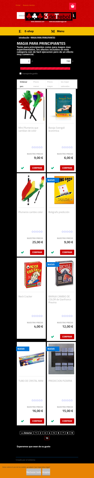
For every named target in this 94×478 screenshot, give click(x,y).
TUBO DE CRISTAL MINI (30, 380)
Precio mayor (50, 84)
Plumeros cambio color (30, 212)
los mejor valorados (65, 84)
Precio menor (36, 84)
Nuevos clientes (29, 5)
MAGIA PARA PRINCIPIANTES (43, 37)
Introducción (24, 37)
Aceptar (46, 472)
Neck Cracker (25, 296)
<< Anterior (26, 433)
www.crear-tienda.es (45, 459)
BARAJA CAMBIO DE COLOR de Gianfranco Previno (59, 299)
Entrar (18, 5)
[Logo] (49, 17)
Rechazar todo (33, 472)
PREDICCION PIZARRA (60, 380)
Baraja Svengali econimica (56, 129)
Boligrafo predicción (58, 212)
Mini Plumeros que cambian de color (28, 129)
